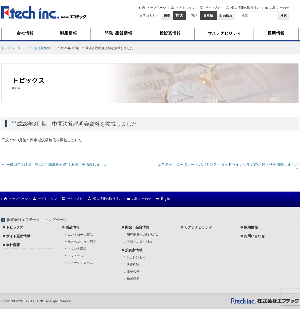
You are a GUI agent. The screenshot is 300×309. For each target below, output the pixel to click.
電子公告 (133, 271)
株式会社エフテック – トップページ (37, 219)
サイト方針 (213, 8)
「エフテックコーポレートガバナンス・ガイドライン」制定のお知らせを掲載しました (226, 166)
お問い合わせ (279, 8)
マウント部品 (77, 248)
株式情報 (133, 278)
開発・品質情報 (118, 34)
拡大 (179, 15)
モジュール (75, 255)
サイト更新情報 (18, 236)
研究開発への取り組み (143, 234)
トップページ (156, 8)
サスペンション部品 (81, 241)
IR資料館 (133, 264)
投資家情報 (170, 34)
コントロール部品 (80, 234)
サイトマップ (185, 8)
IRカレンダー (136, 257)
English (225, 15)
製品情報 (69, 34)
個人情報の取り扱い (245, 8)
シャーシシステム (80, 262)
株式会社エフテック (43, 12)
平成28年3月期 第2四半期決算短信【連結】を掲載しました (54, 164)
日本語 (208, 15)
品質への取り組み (139, 241)
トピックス (14, 227)
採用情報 (276, 34)
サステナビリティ (224, 34)
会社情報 (24, 34)
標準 (167, 15)
